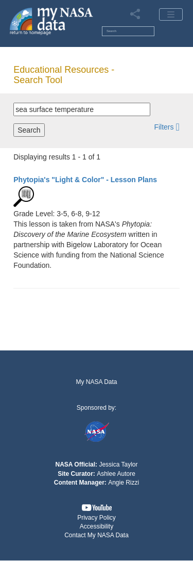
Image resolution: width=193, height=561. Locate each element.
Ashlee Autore (116, 473)
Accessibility (96, 526)
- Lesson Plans (85, 179)
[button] (166, 126)
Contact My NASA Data (96, 535)
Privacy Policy (96, 517)
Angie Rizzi (123, 482)
